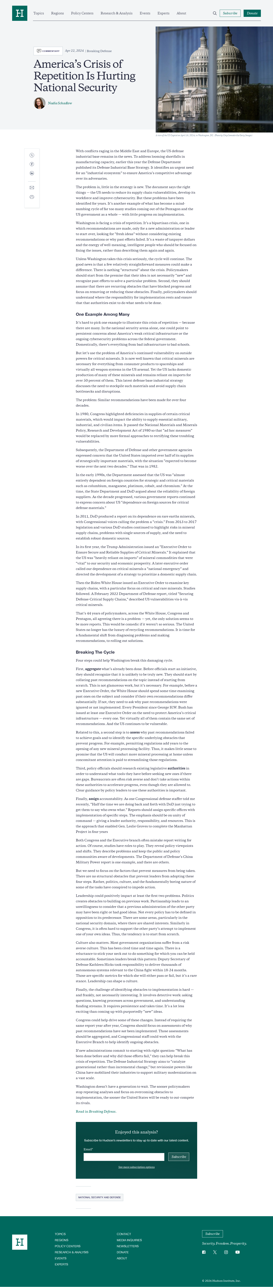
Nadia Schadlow (60, 103)
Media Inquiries (129, 1240)
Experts (163, 13)
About (181, 13)
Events (145, 13)
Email (88, 1149)
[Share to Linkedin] (32, 176)
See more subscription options (136, 1167)
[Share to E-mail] (32, 187)
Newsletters (128, 1246)
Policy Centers (82, 13)
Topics (38, 13)
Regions (57, 13)
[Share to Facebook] (32, 164)
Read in (96, 1111)
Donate (123, 1252)
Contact (124, 1234)
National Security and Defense (99, 1197)
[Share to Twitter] (32, 155)
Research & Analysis (117, 13)
